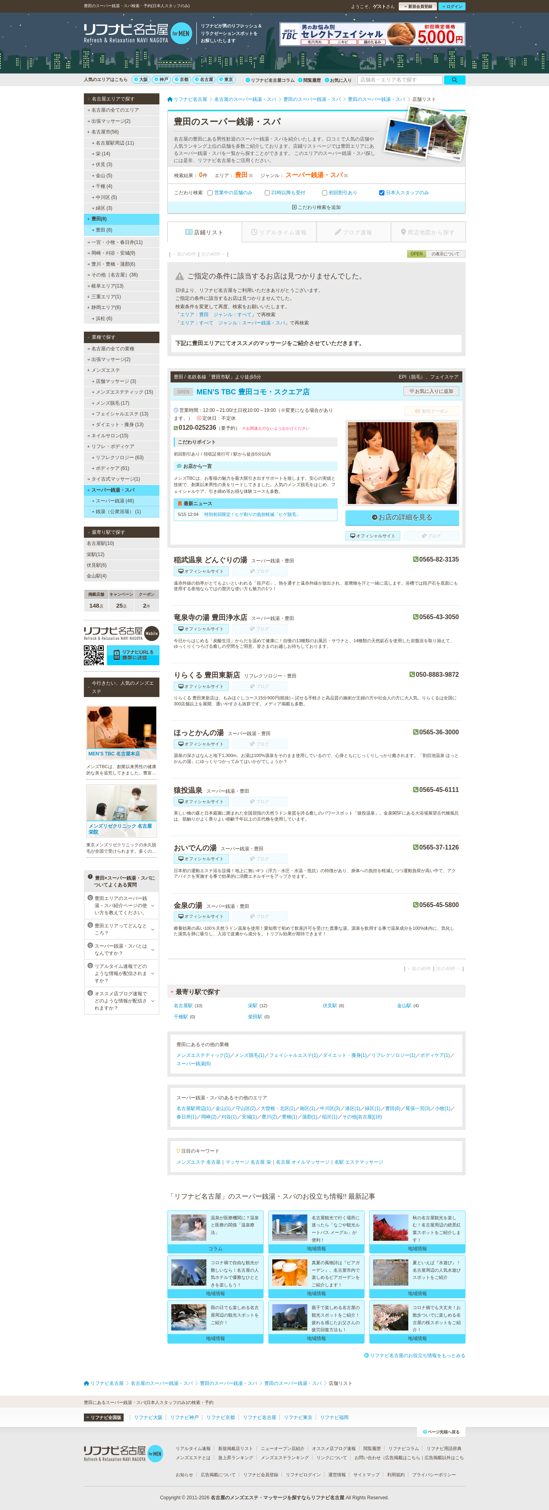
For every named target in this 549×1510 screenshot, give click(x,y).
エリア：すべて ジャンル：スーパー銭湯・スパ (232, 323)
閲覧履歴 (309, 80)
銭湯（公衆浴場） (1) (116, 511)
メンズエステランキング (285, 1457)
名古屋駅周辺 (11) (112, 143)
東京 (226, 79)
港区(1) (353, 1108)
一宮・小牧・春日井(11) (115, 242)
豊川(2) (269, 1117)
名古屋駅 (183, 1005)
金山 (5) (101, 175)
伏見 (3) (101, 164)
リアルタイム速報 (193, 1448)
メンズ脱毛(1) (249, 1055)
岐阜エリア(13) (105, 286)
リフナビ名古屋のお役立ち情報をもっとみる (415, 1355)
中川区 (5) (104, 197)
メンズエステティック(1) (203, 1055)
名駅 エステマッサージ (358, 1162)
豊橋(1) (289, 1117)
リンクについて (331, 1457)
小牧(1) (442, 1108)
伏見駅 (330, 1005)
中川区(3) (330, 1108)
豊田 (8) (101, 230)
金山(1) (223, 1108)
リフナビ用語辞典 (444, 1448)
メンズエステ (103, 370)
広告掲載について (218, 1474)
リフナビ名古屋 (259, 1417)
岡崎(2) (209, 1117)
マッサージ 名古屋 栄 (248, 1162)
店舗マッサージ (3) (113, 381)
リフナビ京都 (220, 1417)
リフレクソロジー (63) (117, 457)
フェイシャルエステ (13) (119, 414)
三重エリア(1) (104, 296)
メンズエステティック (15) (122, 392)
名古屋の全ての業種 (110, 348)
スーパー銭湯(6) (194, 1063)
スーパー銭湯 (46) (112, 501)
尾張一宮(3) (418, 1108)
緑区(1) (372, 1108)
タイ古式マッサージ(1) (113, 479)
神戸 (161, 79)
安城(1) (249, 1117)
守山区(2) (246, 1108)
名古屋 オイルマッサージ (303, 1162)
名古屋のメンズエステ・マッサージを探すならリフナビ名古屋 (277, 1497)
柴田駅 (255, 1017)
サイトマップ (366, 1474)
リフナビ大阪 (148, 1417)
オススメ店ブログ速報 (334, 1448)
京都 (181, 79)
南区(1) (307, 1108)
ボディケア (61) (110, 468)
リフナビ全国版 (103, 1417)
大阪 (141, 79)
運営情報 (337, 1474)
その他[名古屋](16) (362, 1117)
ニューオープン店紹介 (283, 1448)
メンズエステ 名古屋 (199, 1162)
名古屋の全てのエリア (113, 110)
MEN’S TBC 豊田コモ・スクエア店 (242, 392)
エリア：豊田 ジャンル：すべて (216, 314)
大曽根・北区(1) (278, 1108)
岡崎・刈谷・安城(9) (111, 253)
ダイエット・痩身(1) (345, 1055)
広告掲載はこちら (402, 1457)
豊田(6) (393, 1108)
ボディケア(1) (435, 1055)
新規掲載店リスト (235, 1448)
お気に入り (338, 80)
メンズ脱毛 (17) (110, 403)
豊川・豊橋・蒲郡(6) (111, 264)
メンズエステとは (193, 1457)
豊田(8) (97, 219)
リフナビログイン (303, 1474)
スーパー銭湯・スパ (110, 490)
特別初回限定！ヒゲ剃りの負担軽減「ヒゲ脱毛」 (252, 514)
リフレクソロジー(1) (393, 1055)
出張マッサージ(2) (108, 121)
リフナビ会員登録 (260, 1474)
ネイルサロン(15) (107, 435)
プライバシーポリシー (434, 1474)
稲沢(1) (330, 1117)
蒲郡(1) (310, 1117)
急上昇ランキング (235, 1457)
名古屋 (204, 79)
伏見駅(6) (97, 565)
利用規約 (396, 1474)
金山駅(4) (97, 576)
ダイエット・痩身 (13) (117, 424)
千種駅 (181, 1017)
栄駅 (253, 1005)
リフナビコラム (403, 1448)
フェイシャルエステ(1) (293, 1055)
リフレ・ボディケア (110, 446)
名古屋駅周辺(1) (194, 1108)
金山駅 (404, 1005)
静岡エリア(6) (104, 307)
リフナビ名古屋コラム (270, 80)
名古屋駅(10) (100, 543)
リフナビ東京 (298, 1417)
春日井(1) (187, 1117)
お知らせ (184, 1474)
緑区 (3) (101, 208)
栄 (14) (100, 153)
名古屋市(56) (103, 132)
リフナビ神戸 (184, 1417)
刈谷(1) (229, 1117)
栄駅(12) (96, 554)
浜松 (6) (101, 318)
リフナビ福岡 (334, 1417)
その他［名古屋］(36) (112, 275)
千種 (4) (101, 186)
